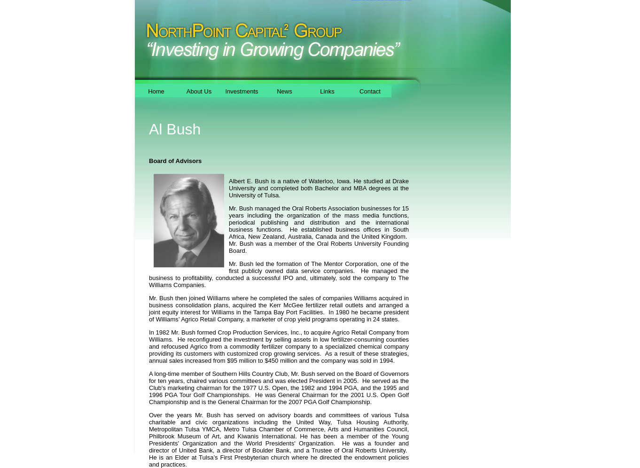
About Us (199, 91)
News (284, 91)
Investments (241, 91)
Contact (370, 91)
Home (156, 91)
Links (327, 91)
